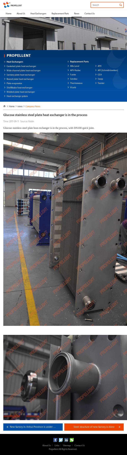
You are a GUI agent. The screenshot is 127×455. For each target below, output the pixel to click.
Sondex (73, 79)
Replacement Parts (60, 13)
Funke (73, 74)
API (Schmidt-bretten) (108, 70)
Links (57, 445)
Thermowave (76, 83)
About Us (21, 13)
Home (8, 13)
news (20, 106)
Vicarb (73, 87)
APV (100, 66)
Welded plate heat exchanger (21, 92)
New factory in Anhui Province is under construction (36, 427)
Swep (100, 79)
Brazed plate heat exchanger (20, 79)
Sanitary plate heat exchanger (21, 75)
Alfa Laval (74, 66)
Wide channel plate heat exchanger (24, 70)
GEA (100, 74)
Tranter (101, 83)
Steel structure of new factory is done (94, 427)
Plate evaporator (14, 83)
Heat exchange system (17, 96)
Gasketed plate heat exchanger (21, 66)
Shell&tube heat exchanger (19, 87)
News (76, 13)
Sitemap (67, 445)
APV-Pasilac (75, 70)
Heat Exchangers (38, 13)
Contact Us (90, 13)
